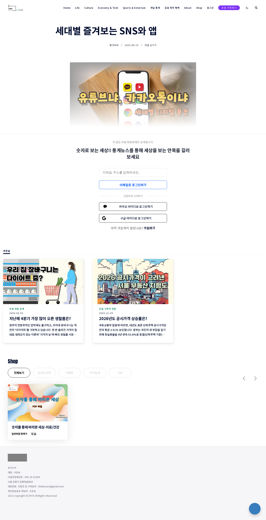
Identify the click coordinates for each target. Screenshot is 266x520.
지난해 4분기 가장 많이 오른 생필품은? (40, 318)
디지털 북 (95, 373)
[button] (244, 378)
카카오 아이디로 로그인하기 (136, 206)
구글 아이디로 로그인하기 (135, 218)
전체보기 (19, 373)
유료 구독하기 (229, 7)
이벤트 (69, 373)
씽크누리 (114, 45)
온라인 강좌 (44, 373)
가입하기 (149, 228)
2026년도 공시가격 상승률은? (123, 318)
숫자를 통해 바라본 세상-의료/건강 (35, 426)
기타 (120, 373)
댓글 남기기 (150, 45)
